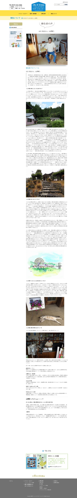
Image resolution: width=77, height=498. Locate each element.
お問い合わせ (56, 482)
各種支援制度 (14, 27)
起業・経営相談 (33, 13)
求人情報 (41, 484)
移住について (54, 13)
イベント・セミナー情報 (29, 482)
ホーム (11, 480)
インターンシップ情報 (43, 485)
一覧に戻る (47, 451)
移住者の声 (25, 18)
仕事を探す (43, 13)
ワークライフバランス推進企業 (45, 489)
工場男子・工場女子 (43, 488)
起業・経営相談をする (29, 485)
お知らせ (55, 480)
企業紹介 (41, 486)
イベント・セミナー (23, 13)
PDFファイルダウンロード (55, 466)
